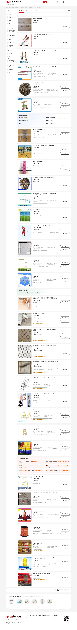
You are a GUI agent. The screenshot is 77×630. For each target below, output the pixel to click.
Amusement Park (23, 7)
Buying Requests (37, 10)
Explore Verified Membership (31, 621)
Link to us (53, 621)
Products (21, 10)
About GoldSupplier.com (56, 617)
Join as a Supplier (29, 617)
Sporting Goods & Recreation (14, 7)
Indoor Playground (29, 7)
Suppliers (28, 10)
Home (7, 7)
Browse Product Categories (43, 619)
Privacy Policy (54, 623)
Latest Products (41, 623)
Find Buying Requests (30, 619)
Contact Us (54, 619)
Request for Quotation (42, 617)
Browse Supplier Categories (43, 621)
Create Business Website (30, 623)
